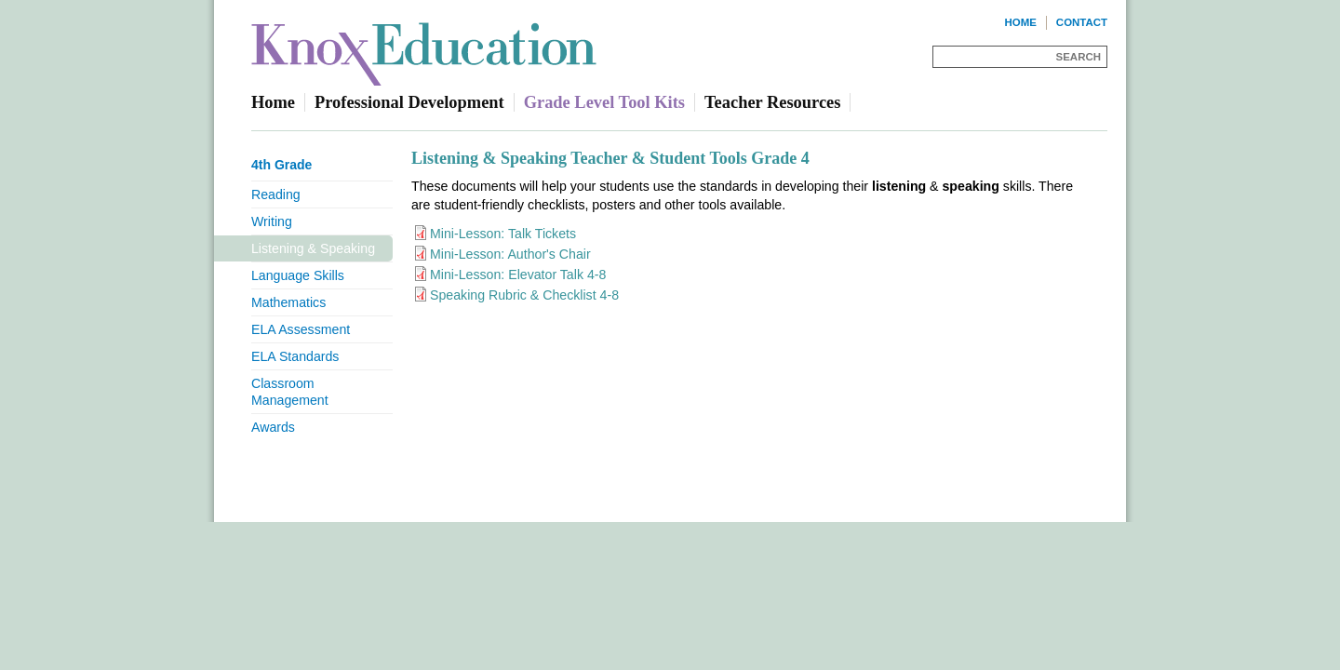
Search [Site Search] (1078, 56)
